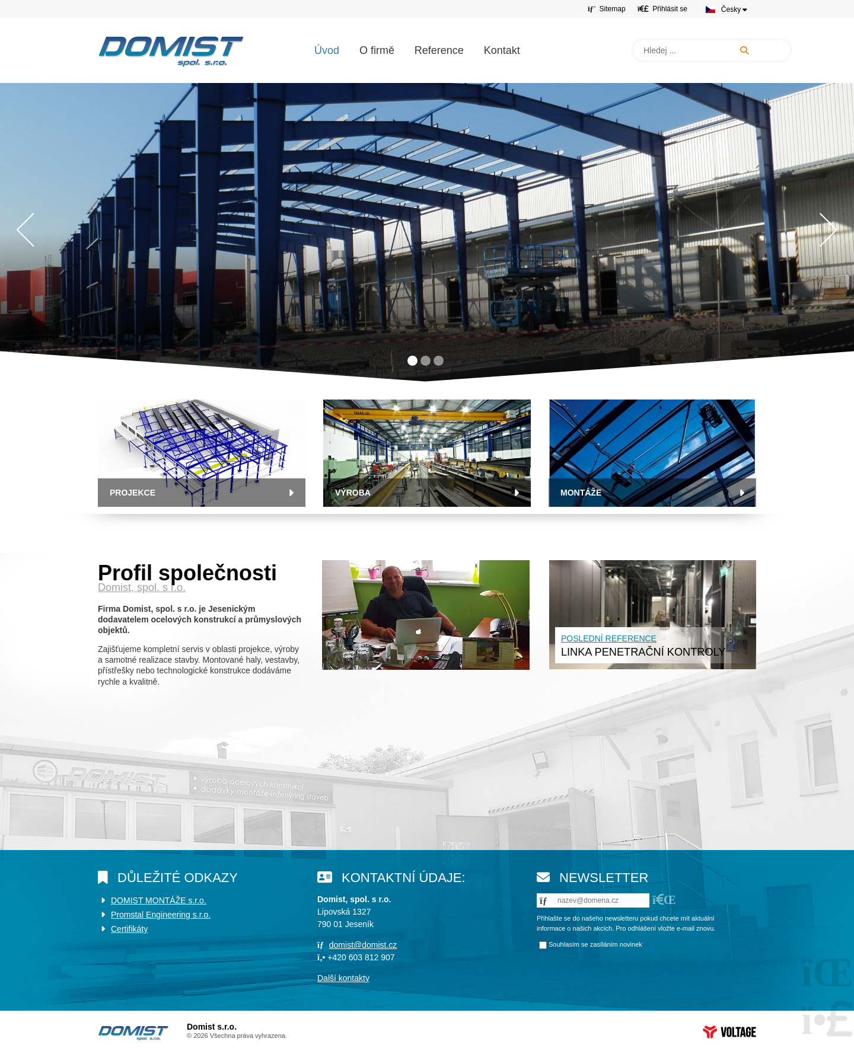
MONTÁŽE (580, 492)
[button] (662, 8)
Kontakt (502, 50)
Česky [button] (731, 9)
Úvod (171, 52)
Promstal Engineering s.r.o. (161, 914)
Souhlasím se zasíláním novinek (595, 944)
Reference (439, 50)
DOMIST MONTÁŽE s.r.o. (158, 900)
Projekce (132, 492)
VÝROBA (353, 492)
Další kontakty (343, 978)
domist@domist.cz (363, 945)
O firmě (376, 50)
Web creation (729, 1032)
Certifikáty (129, 929)
